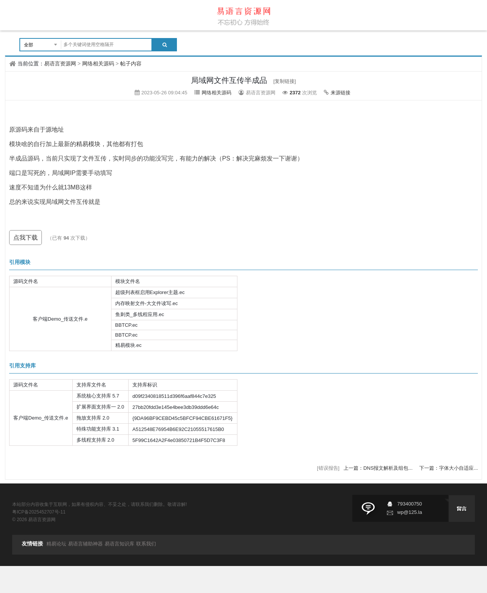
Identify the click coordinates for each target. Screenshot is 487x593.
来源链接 (340, 92)
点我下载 (25, 237)
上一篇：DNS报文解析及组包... (379, 468)
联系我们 (146, 544)
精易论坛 (56, 544)
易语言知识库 (119, 544)
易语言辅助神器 (85, 544)
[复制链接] (285, 81)
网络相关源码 (98, 63)
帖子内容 (131, 63)
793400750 (409, 504)
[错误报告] (328, 468)
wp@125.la (409, 512)
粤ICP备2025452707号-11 (38, 512)
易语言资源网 (60, 63)
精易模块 (88, 144)
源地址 (55, 129)
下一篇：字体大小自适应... (448, 468)
